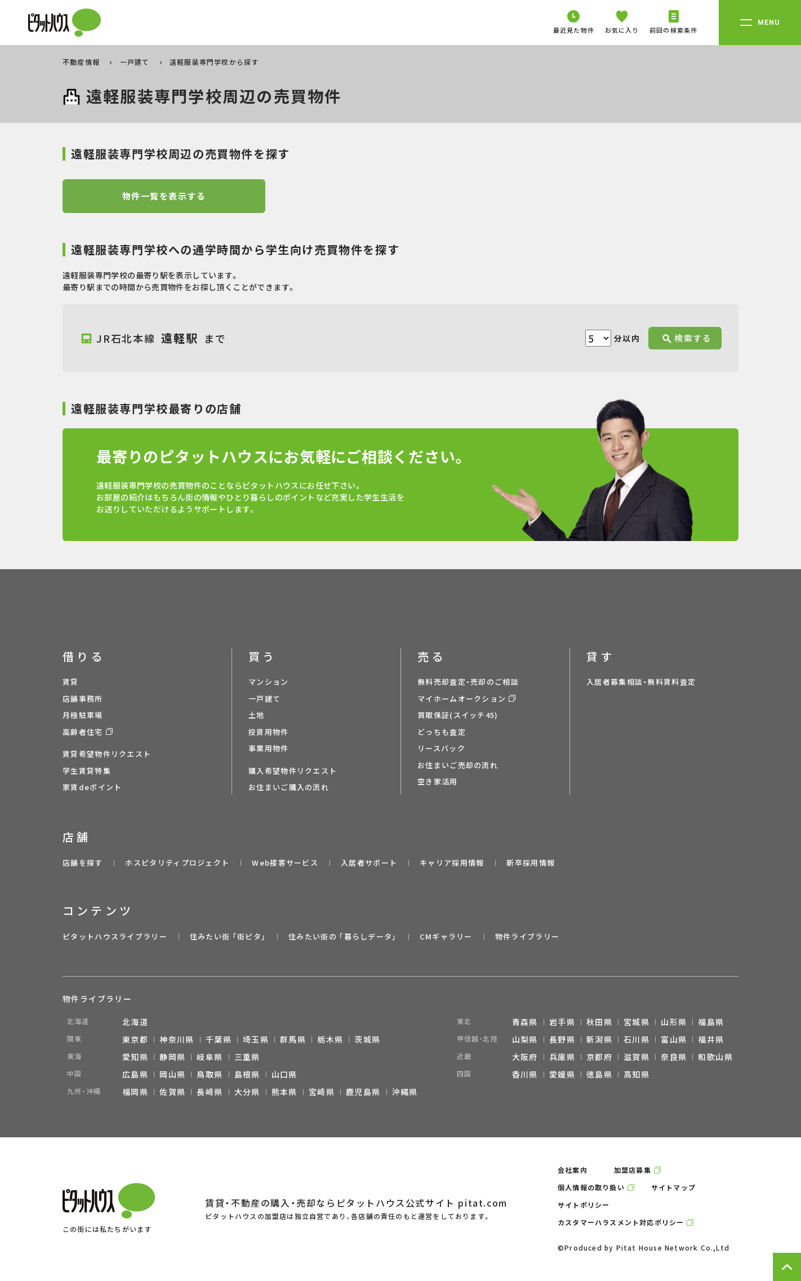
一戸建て (136, 62)
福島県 (711, 1021)
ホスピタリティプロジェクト (177, 862)
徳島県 (599, 1074)
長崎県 (209, 1091)
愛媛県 (562, 1074)
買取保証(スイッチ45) (458, 715)
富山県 (674, 1039)
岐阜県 (209, 1056)
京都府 (599, 1056)
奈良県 (674, 1056)
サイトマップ (673, 1187)
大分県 (247, 1091)
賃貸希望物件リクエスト (107, 753)
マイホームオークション (461, 698)
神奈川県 (176, 1039)
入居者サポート (369, 862)
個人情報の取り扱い (591, 1187)
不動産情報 (82, 62)
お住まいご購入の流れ (288, 787)
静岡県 (172, 1056)
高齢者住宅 (83, 731)
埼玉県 (256, 1039)
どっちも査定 (441, 731)
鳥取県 (209, 1074)
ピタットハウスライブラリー (115, 936)
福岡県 (135, 1091)
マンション (268, 681)
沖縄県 (405, 1091)
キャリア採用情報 (452, 862)
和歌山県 (715, 1056)
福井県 (711, 1039)
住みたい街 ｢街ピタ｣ (228, 936)
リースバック (441, 748)
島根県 (247, 1074)
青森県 (525, 1021)
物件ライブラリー (527, 936)
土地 (256, 715)
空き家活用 (437, 781)
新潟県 (599, 1039)
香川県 (525, 1074)
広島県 (135, 1074)
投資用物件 (268, 731)
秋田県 (599, 1021)
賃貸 (71, 681)
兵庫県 (562, 1056)
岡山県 (172, 1074)
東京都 (135, 1039)
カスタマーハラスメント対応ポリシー (621, 1222)
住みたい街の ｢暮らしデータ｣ (342, 936)
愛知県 (135, 1056)
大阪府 (525, 1056)
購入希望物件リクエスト (292, 770)
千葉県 (219, 1039)
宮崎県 (322, 1091)
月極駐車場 (83, 715)
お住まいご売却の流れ (457, 765)
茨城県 (367, 1039)
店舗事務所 (83, 698)
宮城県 (636, 1021)
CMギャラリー (446, 936)
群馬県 (293, 1039)
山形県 (674, 1021)
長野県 (562, 1039)
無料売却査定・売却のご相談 (468, 681)
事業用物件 (268, 748)
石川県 (636, 1039)
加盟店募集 (632, 1169)
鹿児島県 (363, 1091)
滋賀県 (636, 1056)
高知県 (636, 1074)
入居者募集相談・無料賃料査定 (641, 681)
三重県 (247, 1056)
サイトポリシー (583, 1204)
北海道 (135, 1021)
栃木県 (330, 1039)
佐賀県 (172, 1091)
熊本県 (284, 1091)
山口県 (284, 1074)
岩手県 (562, 1021)
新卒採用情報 (530, 862)
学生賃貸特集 (87, 770)
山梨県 (525, 1039)
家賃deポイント (92, 787)
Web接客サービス (285, 862)
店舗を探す (83, 862)
